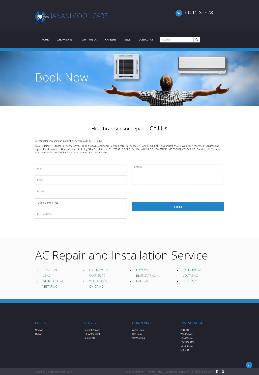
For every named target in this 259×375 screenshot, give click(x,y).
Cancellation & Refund (177, 371)
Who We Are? (65, 39)
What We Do (89, 39)
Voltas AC (190, 275)
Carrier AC (97, 275)
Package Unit (187, 342)
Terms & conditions (134, 371)
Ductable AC (186, 346)
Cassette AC (186, 338)
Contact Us (146, 39)
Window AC (186, 334)
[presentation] (157, 193)
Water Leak (138, 330)
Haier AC (142, 281)
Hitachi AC (50, 270)
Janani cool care (79, 15)
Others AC (190, 281)
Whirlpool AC (53, 281)
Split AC (184, 330)
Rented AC (89, 338)
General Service (92, 330)
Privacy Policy (155, 371)
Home (47, 39)
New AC (39, 330)
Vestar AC (49, 286)
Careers (110, 39)
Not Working (138, 338)
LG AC (46, 275)
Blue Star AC (146, 275)
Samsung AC (192, 270)
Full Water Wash (92, 334)
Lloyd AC (142, 270)
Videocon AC (99, 281)
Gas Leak (137, 334)
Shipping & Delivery (202, 371)
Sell (127, 39)
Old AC (38, 334)
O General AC (99, 270)
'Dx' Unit (184, 350)
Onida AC (96, 286)
